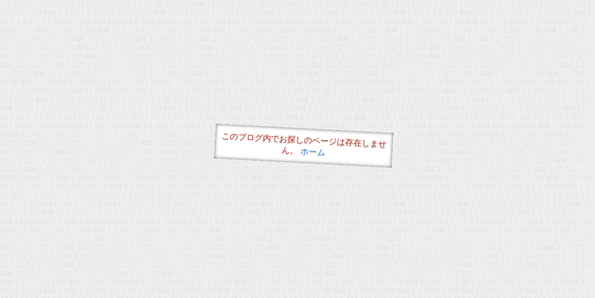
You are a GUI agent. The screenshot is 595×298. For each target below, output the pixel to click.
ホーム (313, 152)
